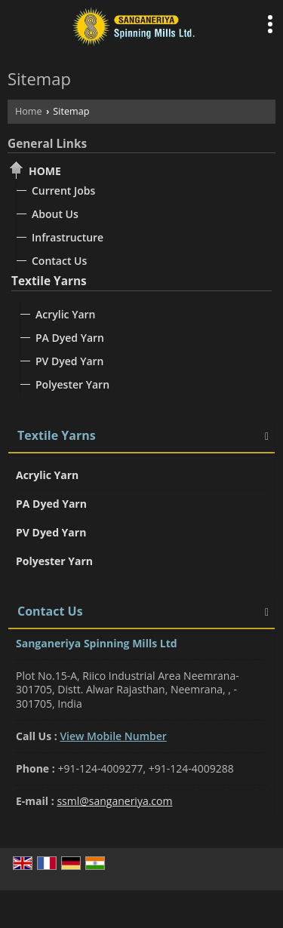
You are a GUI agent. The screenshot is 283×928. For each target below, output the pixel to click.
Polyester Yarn (72, 384)
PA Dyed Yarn (69, 337)
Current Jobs (63, 190)
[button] (113, 736)
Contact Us (59, 261)
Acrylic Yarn (65, 314)
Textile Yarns (49, 281)
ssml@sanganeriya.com (114, 801)
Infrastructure (67, 237)
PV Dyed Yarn (69, 361)
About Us (55, 214)
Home (28, 111)
